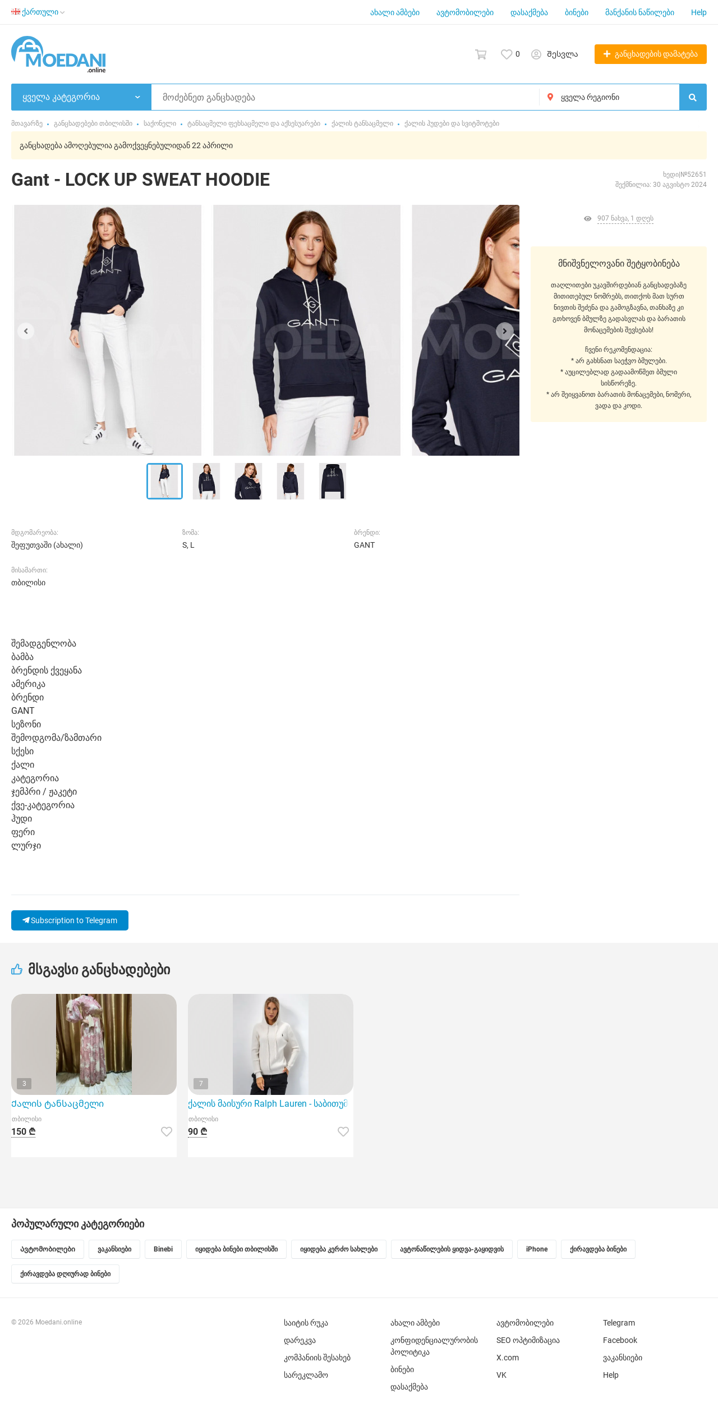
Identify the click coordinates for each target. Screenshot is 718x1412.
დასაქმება (529, 12)
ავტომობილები (465, 12)
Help (699, 12)
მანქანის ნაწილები (639, 12)
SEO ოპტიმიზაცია (528, 1340)
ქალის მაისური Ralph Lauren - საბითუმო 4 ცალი (270, 1103)
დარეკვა (300, 1340)
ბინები (576, 12)
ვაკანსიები (622, 1357)
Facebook (620, 1340)
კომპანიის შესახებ (317, 1357)
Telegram (619, 1322)
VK (501, 1374)
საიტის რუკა (306, 1322)
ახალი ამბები (395, 12)
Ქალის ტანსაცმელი (57, 1103)
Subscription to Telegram (69, 920)
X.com (507, 1357)
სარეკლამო (306, 1374)
